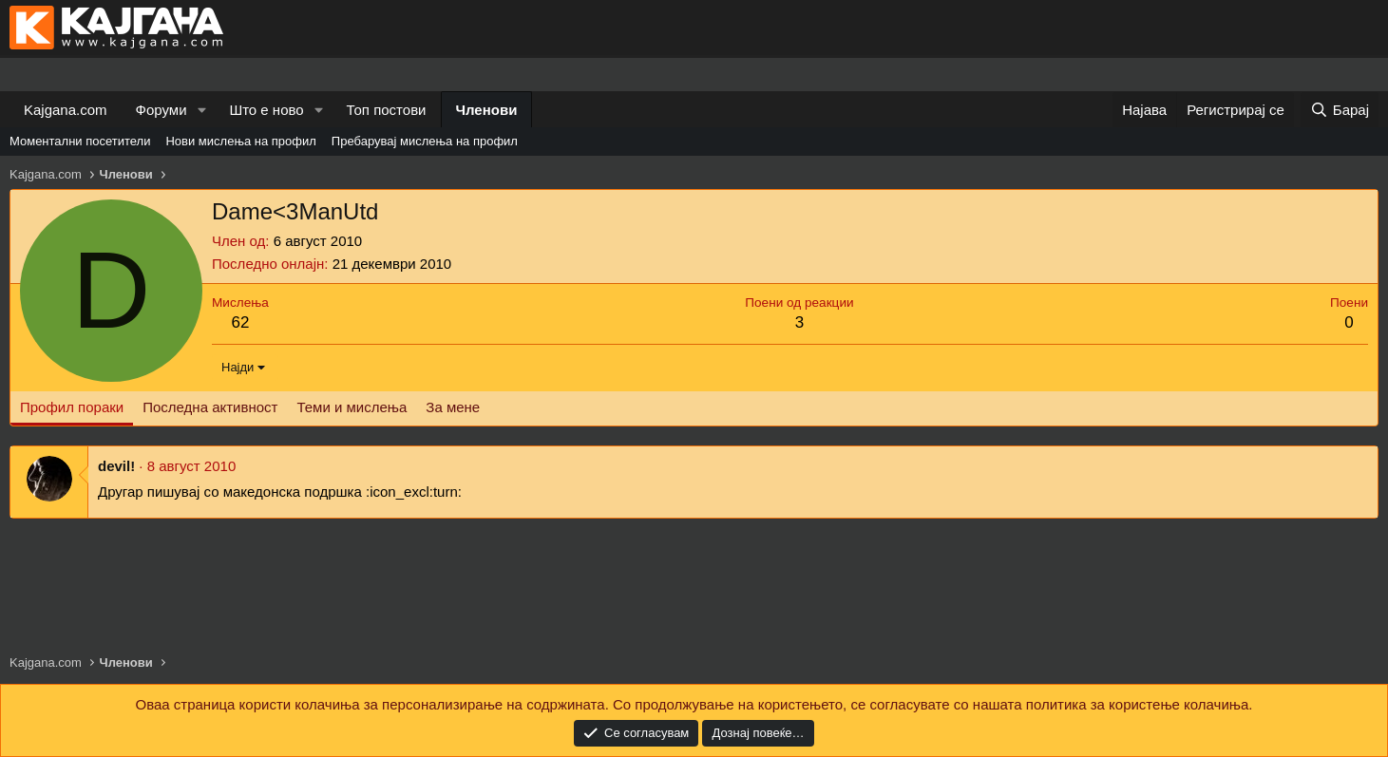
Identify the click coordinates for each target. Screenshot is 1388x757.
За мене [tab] (453, 407)
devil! (116, 466)
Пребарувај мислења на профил (425, 141)
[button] (201, 109)
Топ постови (387, 110)
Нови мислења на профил (240, 141)
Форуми (161, 110)
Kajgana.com (65, 110)
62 (240, 322)
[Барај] (1339, 109)
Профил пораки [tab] (72, 407)
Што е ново (266, 110)
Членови (487, 110)
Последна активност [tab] (210, 407)
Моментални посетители (80, 141)
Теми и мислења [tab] (351, 407)
